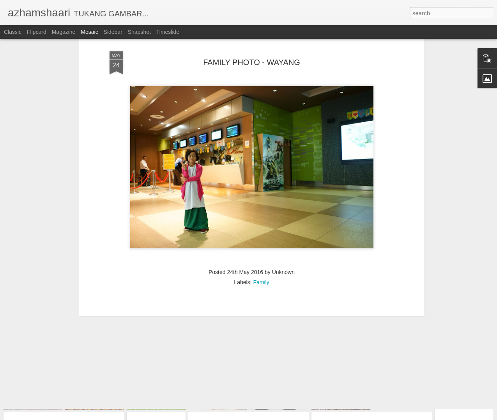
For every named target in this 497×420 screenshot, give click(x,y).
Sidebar (113, 32)
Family (261, 247)
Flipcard (36, 32)
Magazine (64, 32)
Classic (12, 32)
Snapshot (139, 32)
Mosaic (89, 32)
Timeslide (167, 32)
